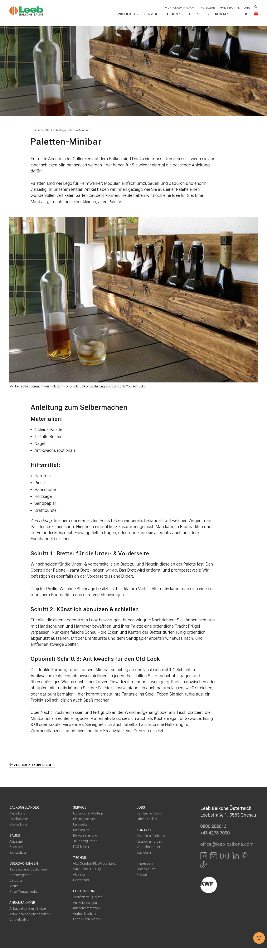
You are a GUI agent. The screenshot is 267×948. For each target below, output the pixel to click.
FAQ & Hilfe (81, 846)
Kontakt (224, 14)
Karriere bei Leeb (149, 813)
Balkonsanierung (85, 835)
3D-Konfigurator (85, 841)
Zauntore (16, 847)
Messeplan (81, 830)
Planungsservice (85, 819)
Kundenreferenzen (86, 908)
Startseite (37, 130)
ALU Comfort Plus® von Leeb (94, 864)
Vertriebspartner (148, 847)
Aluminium (80, 875)
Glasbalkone (18, 824)
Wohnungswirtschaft (180, 7)
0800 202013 (213, 826)
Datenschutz (146, 869)
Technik (175, 14)
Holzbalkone (18, 819)
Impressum (145, 864)
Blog (243, 14)
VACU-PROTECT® (87, 869)
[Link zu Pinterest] (245, 855)
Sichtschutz (17, 852)
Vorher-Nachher (84, 914)
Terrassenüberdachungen (28, 869)
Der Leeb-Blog (55, 130)
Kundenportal (229, 7)
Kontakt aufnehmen (151, 836)
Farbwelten (81, 824)
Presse (142, 875)
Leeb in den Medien (87, 919)
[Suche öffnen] (256, 7)
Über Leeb (199, 14)
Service (152, 14)
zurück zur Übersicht (32, 765)
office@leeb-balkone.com (226, 844)
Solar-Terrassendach (24, 892)
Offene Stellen (147, 819)
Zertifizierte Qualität (87, 897)
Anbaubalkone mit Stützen (28, 909)
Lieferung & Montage (88, 813)
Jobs (247, 7)
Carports (15, 880)
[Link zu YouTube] (224, 855)
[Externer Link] (229, 885)
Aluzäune (16, 841)
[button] (259, 938)
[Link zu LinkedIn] (235, 855)
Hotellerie (207, 7)
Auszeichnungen (85, 903)
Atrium (14, 886)
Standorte (144, 852)
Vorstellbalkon (19, 920)
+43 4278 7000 (215, 833)
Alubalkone (17, 813)
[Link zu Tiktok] (203, 864)
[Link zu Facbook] (203, 855)
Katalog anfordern (150, 841)
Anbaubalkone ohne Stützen (29, 914)
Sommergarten (20, 875)
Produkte (128, 14)
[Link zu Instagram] (213, 855)
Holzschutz (81, 880)
